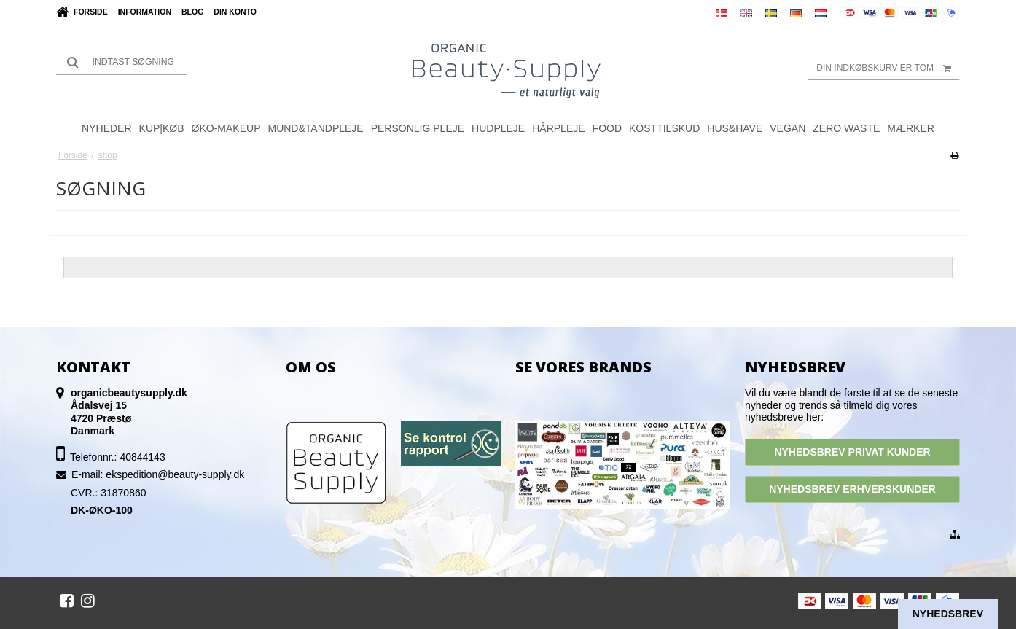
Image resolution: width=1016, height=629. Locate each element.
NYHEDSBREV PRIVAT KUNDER (852, 452)
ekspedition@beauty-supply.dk (175, 474)
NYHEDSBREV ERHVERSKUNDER (852, 489)
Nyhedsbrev (948, 614)
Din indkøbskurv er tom (888, 68)
